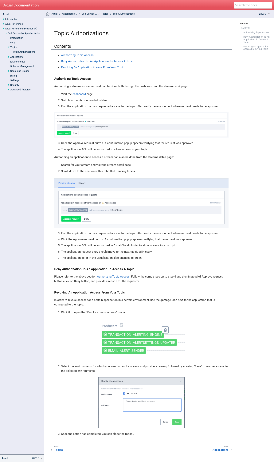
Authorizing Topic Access (256, 32)
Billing (13, 75)
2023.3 (262, 13)
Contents (245, 28)
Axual (6, 14)
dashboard (79, 94)
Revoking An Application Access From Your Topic (255, 48)
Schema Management (22, 66)
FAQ (12, 42)
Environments (17, 61)
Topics (14, 47)
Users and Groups (19, 71)
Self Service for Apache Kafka (24, 33)
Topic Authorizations (24, 51)
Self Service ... (89, 13)
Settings (14, 80)
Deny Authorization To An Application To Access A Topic (256, 40)
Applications (17, 56)
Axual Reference (14, 23)
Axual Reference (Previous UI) (21, 28)
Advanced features (20, 89)
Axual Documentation (21, 5)
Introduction (11, 19)
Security (14, 85)
